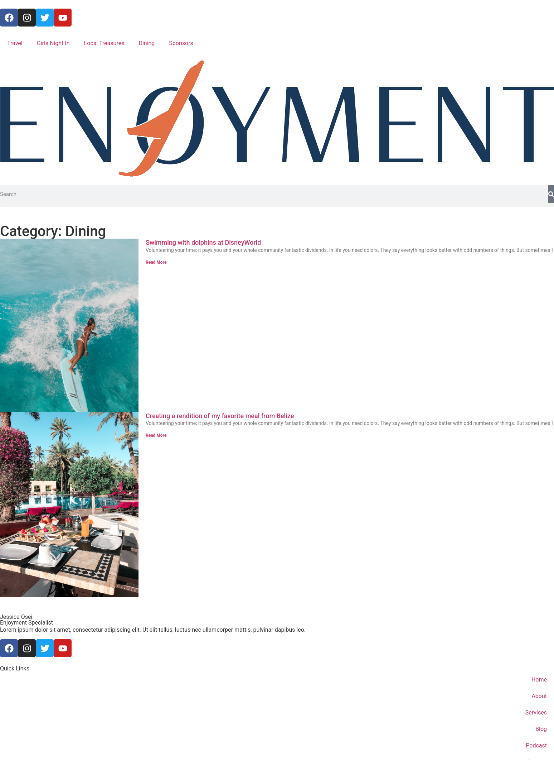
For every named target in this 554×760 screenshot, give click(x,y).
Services (536, 712)
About (539, 696)
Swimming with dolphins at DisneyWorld (203, 242)
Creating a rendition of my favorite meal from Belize (220, 416)
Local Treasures (104, 43)
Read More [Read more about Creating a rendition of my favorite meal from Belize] (156, 435)
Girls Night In (53, 43)
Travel (15, 43)
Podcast (536, 745)
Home (539, 679)
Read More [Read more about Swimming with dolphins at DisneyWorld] (156, 262)
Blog (541, 729)
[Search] (551, 194)
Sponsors (181, 43)
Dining (146, 43)
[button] (277, 205)
